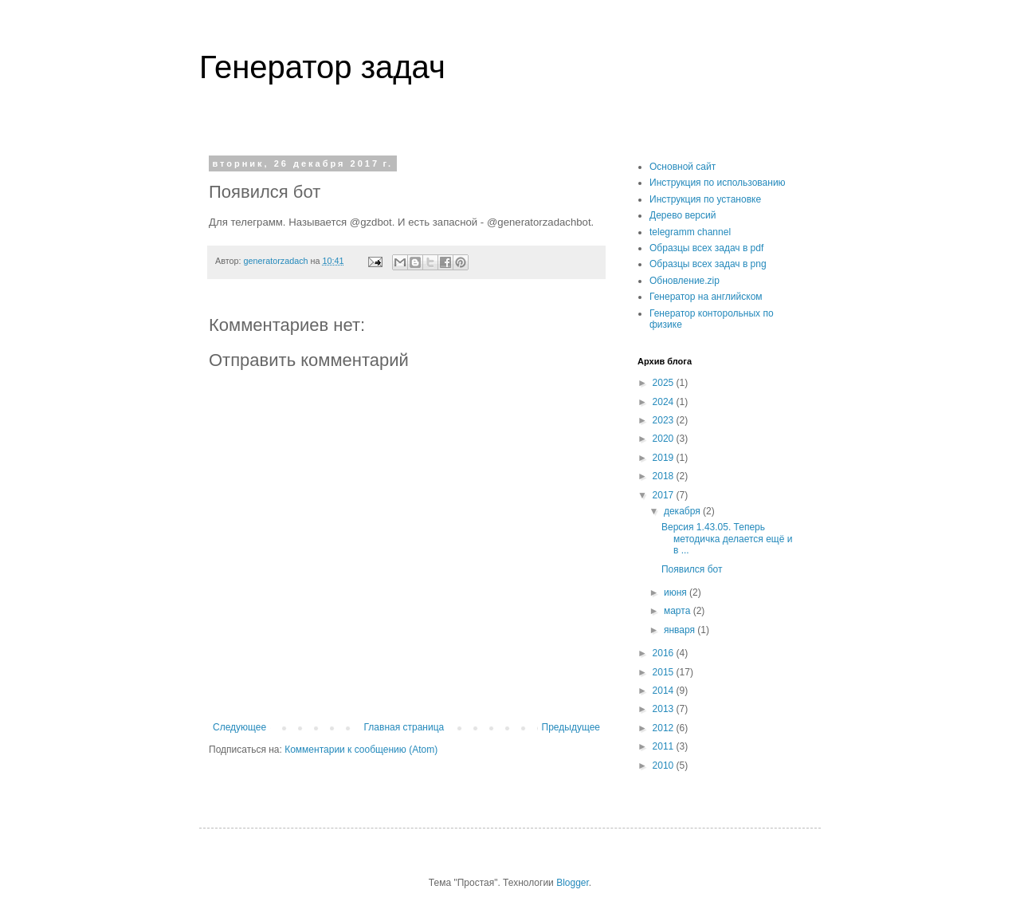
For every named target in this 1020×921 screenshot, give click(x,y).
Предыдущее (571, 727)
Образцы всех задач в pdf (706, 248)
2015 (665, 672)
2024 (665, 401)
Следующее (239, 727)
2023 (665, 420)
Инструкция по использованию (717, 182)
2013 (665, 708)
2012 (665, 728)
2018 (665, 476)
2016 (665, 653)
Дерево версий (682, 215)
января (680, 630)
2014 (665, 690)
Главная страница (404, 727)
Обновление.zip (684, 280)
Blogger (572, 882)
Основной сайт (682, 166)
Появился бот (692, 569)
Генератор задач (322, 67)
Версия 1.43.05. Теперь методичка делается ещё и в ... (726, 539)
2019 (665, 457)
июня (676, 592)
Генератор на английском (706, 296)
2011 (665, 746)
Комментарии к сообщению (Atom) (360, 749)
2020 (665, 438)
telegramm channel (690, 232)
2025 (665, 382)
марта (678, 610)
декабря (683, 511)
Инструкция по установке (705, 199)
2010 (665, 765)
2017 (665, 495)
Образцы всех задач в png (708, 264)
